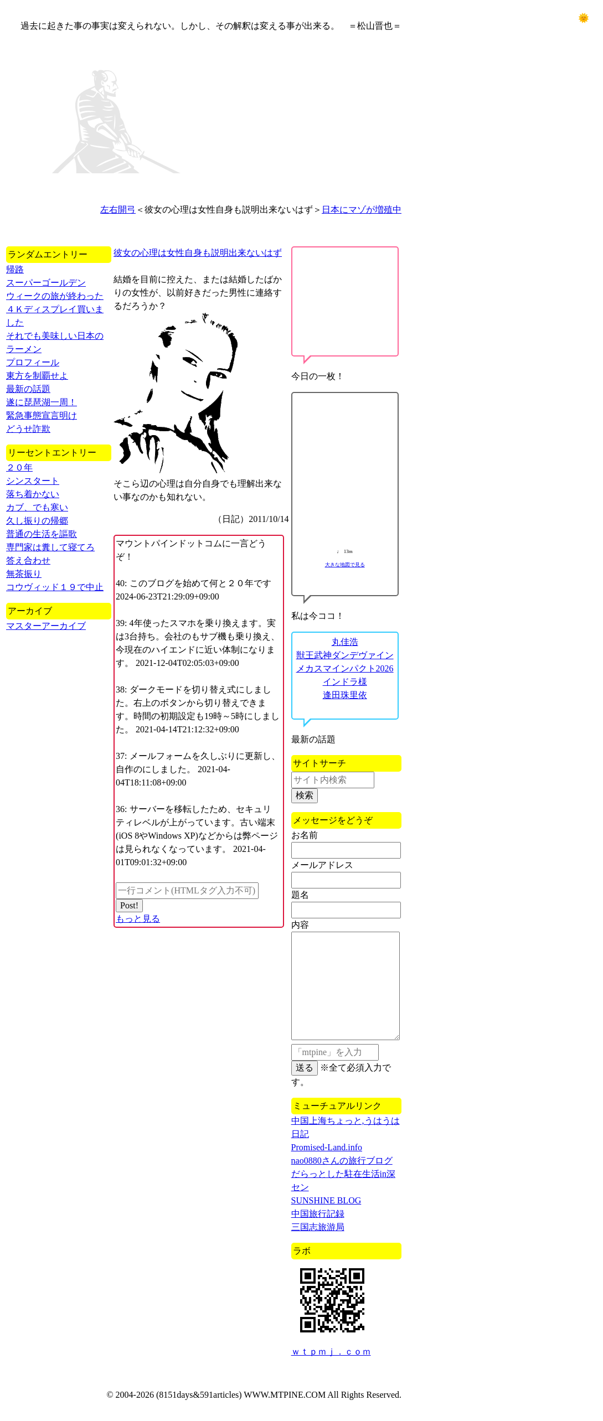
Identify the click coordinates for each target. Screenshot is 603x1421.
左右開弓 (118, 209)
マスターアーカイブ (46, 626)
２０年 (19, 467)
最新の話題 (28, 389)
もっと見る (138, 918)
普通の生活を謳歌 (41, 534)
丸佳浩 (345, 642)
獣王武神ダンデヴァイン (345, 655)
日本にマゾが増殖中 (361, 209)
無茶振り (24, 573)
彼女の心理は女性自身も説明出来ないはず (198, 252)
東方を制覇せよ (37, 375)
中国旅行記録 (317, 1213)
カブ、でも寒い (37, 507)
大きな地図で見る (345, 564)
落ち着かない (32, 494)
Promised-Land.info (326, 1147)
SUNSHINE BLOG (326, 1200)
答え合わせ (28, 560)
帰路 (15, 269)
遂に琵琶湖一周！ (41, 402)
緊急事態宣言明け (41, 415)
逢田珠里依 (345, 695)
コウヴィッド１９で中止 (55, 587)
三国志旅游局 (317, 1227)
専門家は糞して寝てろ (50, 547)
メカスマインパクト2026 (345, 668)
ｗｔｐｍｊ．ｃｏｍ (331, 1351)
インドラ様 (345, 681)
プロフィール (32, 362)
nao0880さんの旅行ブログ (342, 1160)
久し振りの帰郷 (37, 520)
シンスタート (32, 480)
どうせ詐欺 (28, 428)
